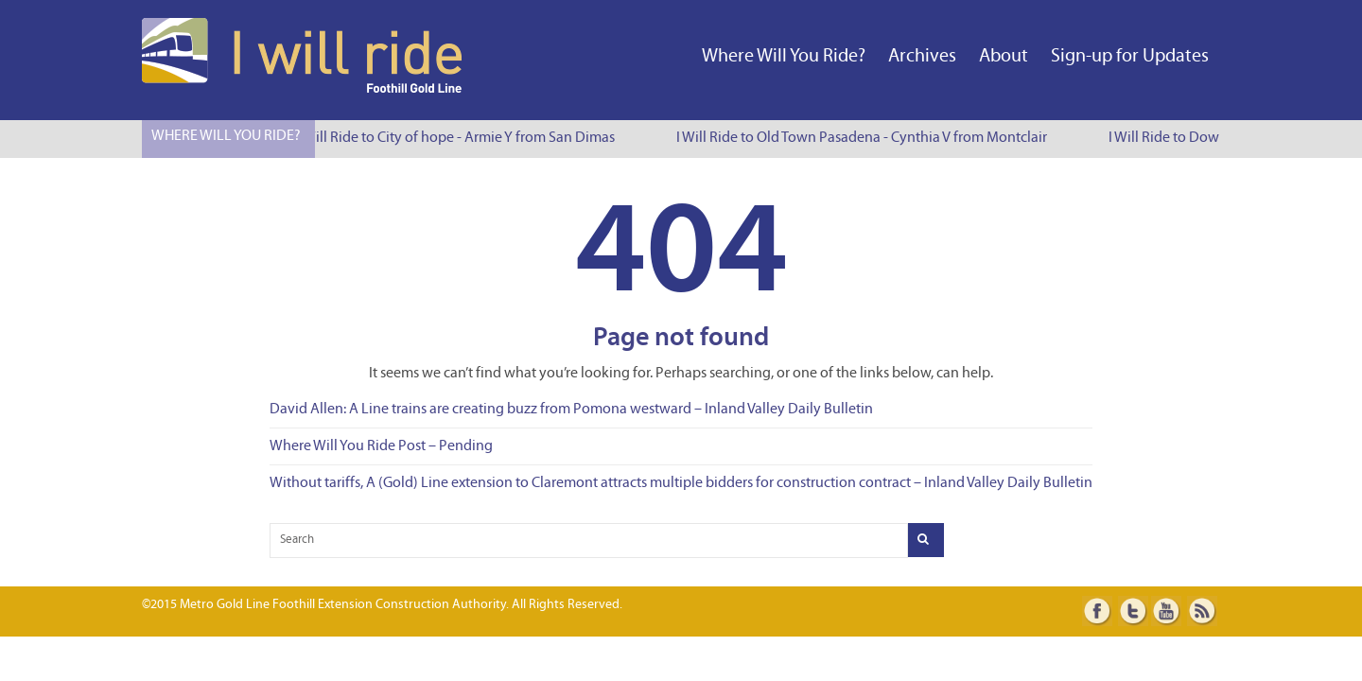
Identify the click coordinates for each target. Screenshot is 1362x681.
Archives (922, 56)
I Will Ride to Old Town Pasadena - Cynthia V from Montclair (862, 138)
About (1003, 56)
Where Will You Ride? (783, 56)
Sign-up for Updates (1130, 56)
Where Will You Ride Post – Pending (381, 446)
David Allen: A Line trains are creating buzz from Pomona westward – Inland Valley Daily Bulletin (571, 409)
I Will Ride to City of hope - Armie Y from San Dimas (457, 138)
